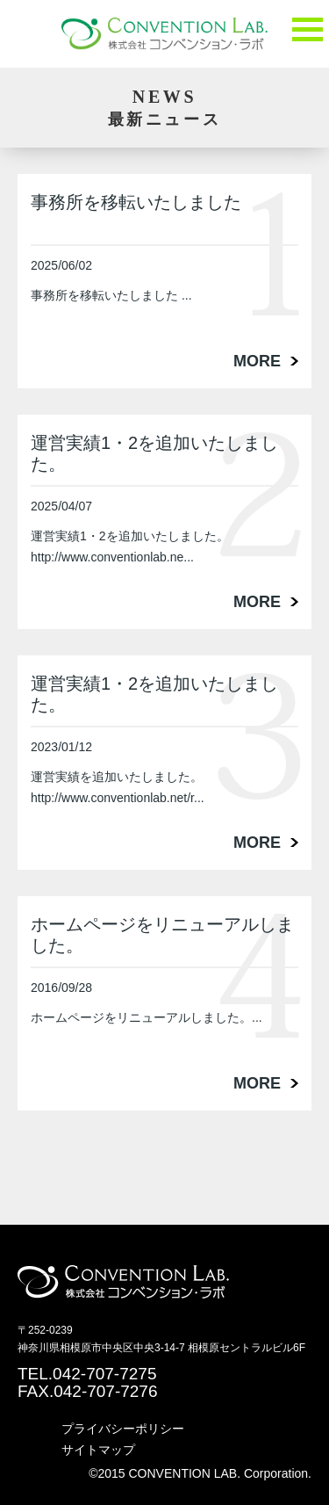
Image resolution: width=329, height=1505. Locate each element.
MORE (257, 361)
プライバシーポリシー (122, 1429)
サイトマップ (98, 1450)
